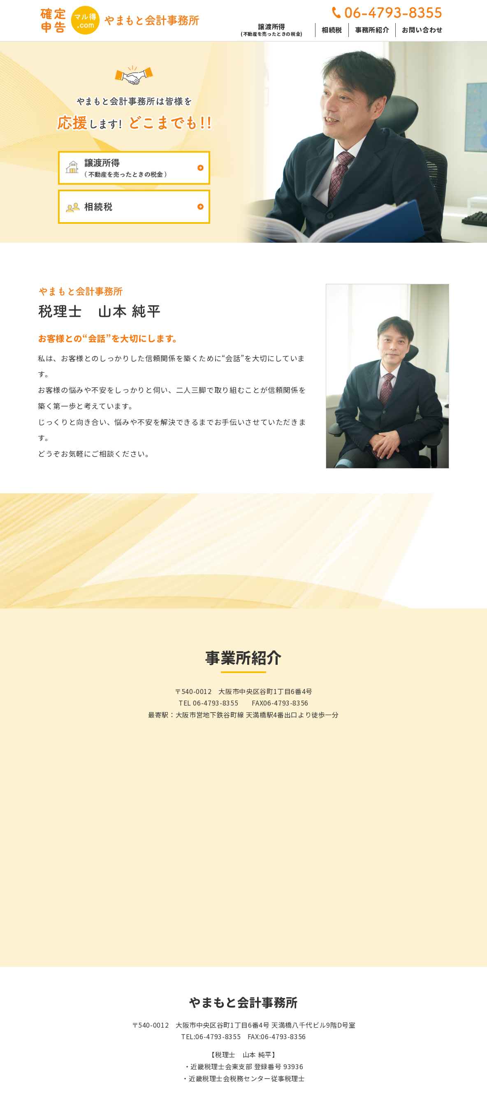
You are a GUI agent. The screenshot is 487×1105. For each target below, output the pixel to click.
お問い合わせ (422, 29)
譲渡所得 (272, 30)
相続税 (332, 29)
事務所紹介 (372, 29)
